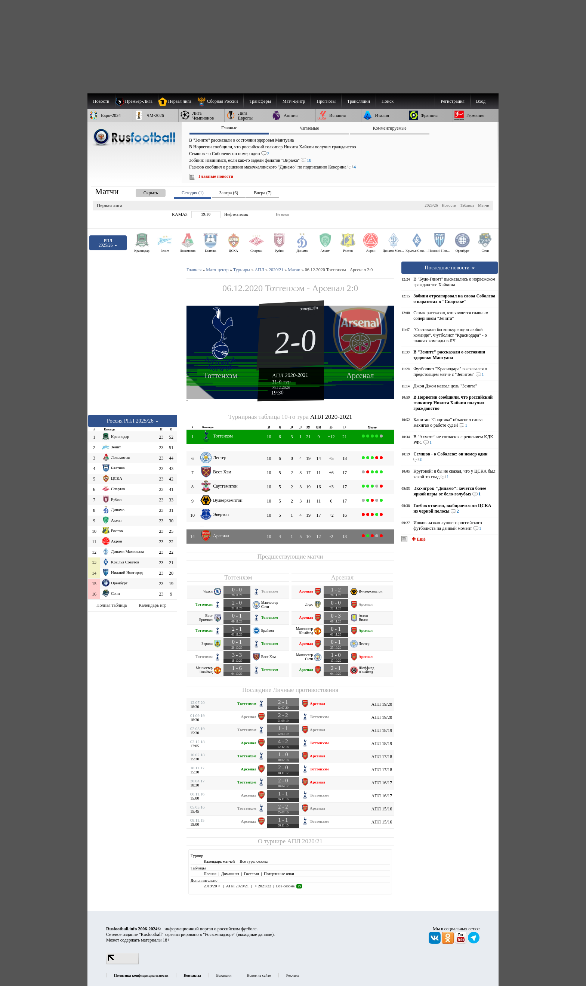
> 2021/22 (262, 886)
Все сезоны (289, 886)
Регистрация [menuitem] (453, 101)
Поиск (388, 101)
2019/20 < (212, 886)
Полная (210, 873)
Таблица (467, 205)
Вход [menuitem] (480, 101)
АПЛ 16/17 (381, 782)
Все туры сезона (254, 861)
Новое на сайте (259, 975)
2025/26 (431, 205)
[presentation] (143, 191)
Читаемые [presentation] (309, 128)
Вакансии (224, 975)
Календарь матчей (219, 861)
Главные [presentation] (229, 127)
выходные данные (255, 934)
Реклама (292, 975)
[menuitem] (220, 101)
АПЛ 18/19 (381, 730)
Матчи (483, 205)
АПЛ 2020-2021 (290, 375)
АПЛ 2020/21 (305, 841)
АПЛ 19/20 (381, 704)
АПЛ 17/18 (381, 756)
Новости (449, 205)
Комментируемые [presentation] (390, 128)
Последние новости (450, 268)
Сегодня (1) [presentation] (193, 192)
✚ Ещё (418, 539)
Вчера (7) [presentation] (262, 192)
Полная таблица (111, 605)
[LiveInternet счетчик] (122, 962)
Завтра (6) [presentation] (228, 192)
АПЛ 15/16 (381, 809)
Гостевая (251, 873)
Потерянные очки (279, 873)
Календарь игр (152, 605)
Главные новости (215, 176)
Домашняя (230, 873)
